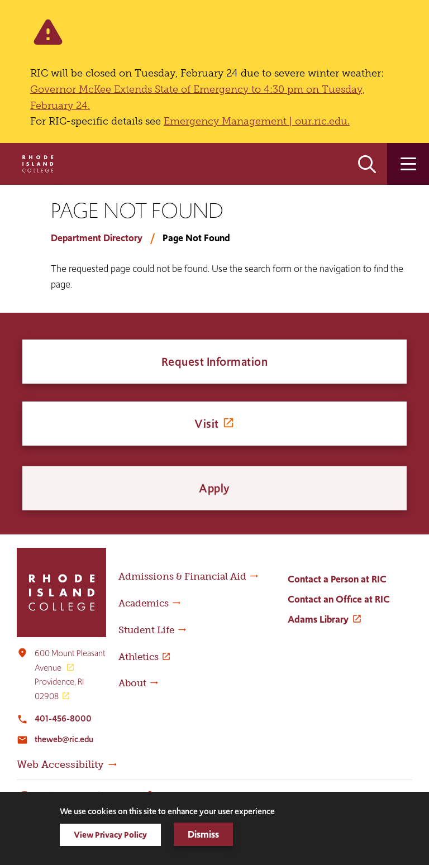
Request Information (214, 363)
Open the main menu (408, 164)
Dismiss (203, 834)
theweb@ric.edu (64, 739)
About (132, 683)
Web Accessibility (60, 764)
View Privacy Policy (110, 834)
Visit (206, 435)
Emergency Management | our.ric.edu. (257, 121)
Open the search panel (367, 164)
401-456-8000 (63, 718)
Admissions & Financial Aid (182, 576)
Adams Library (318, 619)
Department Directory (96, 238)
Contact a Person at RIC (337, 579)
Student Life (146, 629)
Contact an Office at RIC (339, 599)
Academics (143, 603)
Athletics (138, 656)
